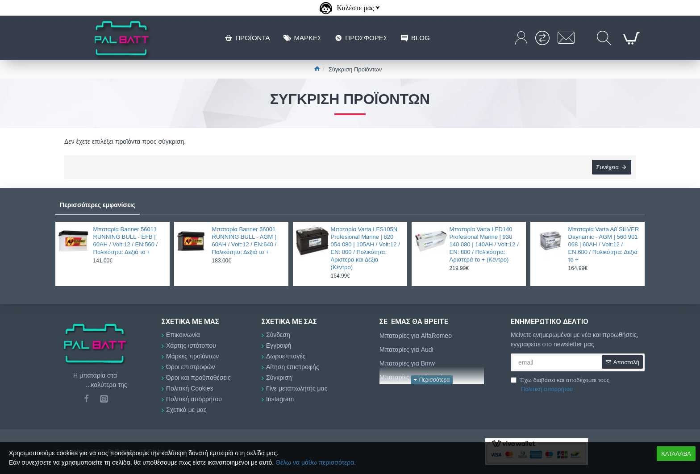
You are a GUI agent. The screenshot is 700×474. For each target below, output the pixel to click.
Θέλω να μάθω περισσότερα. (315, 462)
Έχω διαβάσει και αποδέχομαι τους (560, 385)
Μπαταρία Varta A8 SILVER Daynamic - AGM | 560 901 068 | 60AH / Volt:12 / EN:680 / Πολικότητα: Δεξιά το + (603, 244)
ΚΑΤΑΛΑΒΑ (676, 453)
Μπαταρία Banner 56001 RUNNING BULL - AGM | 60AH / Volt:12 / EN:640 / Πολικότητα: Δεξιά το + (244, 240)
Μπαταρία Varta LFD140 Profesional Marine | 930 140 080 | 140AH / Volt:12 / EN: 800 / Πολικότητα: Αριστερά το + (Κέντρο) (484, 244)
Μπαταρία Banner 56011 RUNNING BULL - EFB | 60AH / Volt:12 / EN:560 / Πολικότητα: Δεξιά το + (125, 240)
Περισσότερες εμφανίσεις (97, 204)
